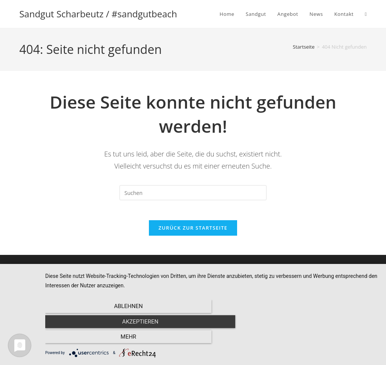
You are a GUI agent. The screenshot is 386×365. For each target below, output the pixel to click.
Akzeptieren (212, 339)
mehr (329, 339)
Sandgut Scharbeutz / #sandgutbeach (98, 14)
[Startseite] (304, 46)
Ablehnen (95, 339)
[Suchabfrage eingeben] (193, 192)
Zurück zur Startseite (193, 230)
